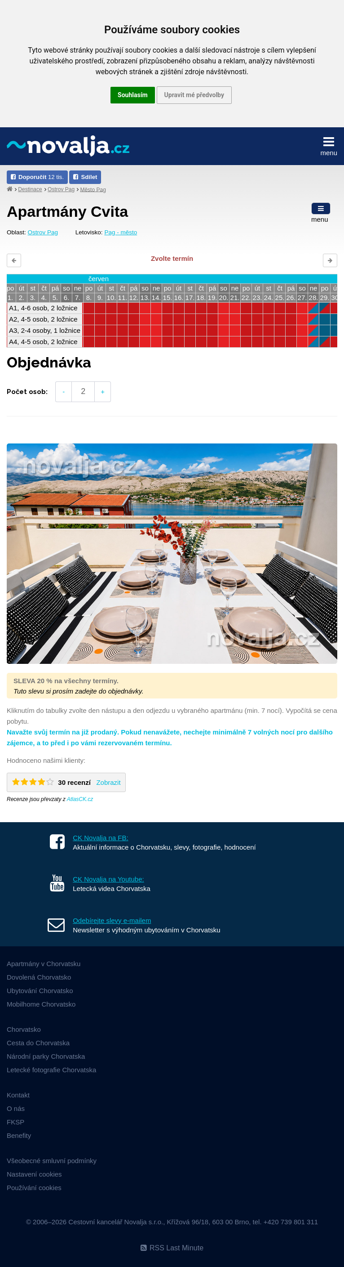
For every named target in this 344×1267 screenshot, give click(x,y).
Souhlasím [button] (133, 94)
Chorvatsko (24, 1029)
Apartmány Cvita (67, 211)
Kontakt (18, 1095)
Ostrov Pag (61, 189)
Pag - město (120, 232)
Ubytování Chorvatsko (40, 990)
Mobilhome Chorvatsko (41, 1004)
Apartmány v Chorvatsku (43, 963)
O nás (16, 1108)
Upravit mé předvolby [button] (194, 94)
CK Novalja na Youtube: (108, 879)
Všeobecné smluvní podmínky (52, 1160)
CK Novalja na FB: (100, 838)
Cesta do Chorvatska (38, 1043)
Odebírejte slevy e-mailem (112, 920)
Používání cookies (34, 1187)
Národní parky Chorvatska (46, 1056)
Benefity (19, 1135)
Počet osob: (27, 392)
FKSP (15, 1122)
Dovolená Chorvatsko (39, 977)
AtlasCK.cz (80, 799)
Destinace (30, 189)
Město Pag (93, 189)
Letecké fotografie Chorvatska (51, 1070)
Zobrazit (108, 782)
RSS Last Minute (172, 1248)
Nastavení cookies (34, 1174)
